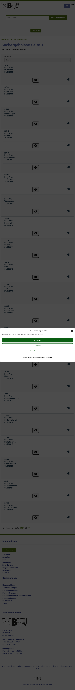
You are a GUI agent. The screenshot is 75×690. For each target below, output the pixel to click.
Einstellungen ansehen (37, 351)
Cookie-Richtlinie (27, 357)
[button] (72, 331)
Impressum (49, 357)
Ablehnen (37, 345)
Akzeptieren (37, 340)
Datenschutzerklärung (39, 357)
